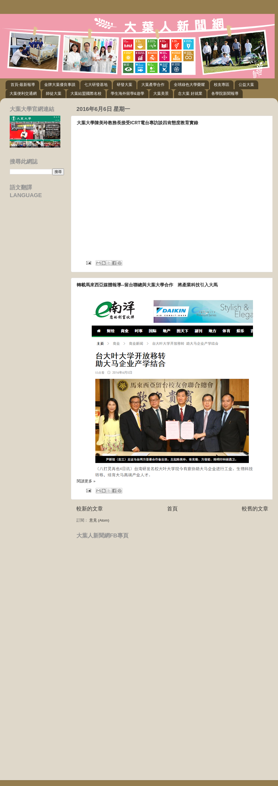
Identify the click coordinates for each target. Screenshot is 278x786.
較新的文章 (89, 509)
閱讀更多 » (86, 481)
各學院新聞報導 (225, 93)
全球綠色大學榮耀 (189, 84)
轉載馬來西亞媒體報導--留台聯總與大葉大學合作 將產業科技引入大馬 (147, 284)
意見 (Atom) (99, 520)
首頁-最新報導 (23, 84)
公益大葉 (246, 84)
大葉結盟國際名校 (85, 93)
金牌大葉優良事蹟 (59, 84)
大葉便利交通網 (23, 93)
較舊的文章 (255, 509)
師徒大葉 (53, 93)
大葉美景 (161, 93)
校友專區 (221, 84)
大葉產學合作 (153, 84)
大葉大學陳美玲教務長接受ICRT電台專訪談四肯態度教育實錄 (137, 122)
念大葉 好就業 (190, 93)
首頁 (172, 509)
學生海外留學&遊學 (127, 93)
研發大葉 (124, 84)
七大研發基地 (96, 84)
